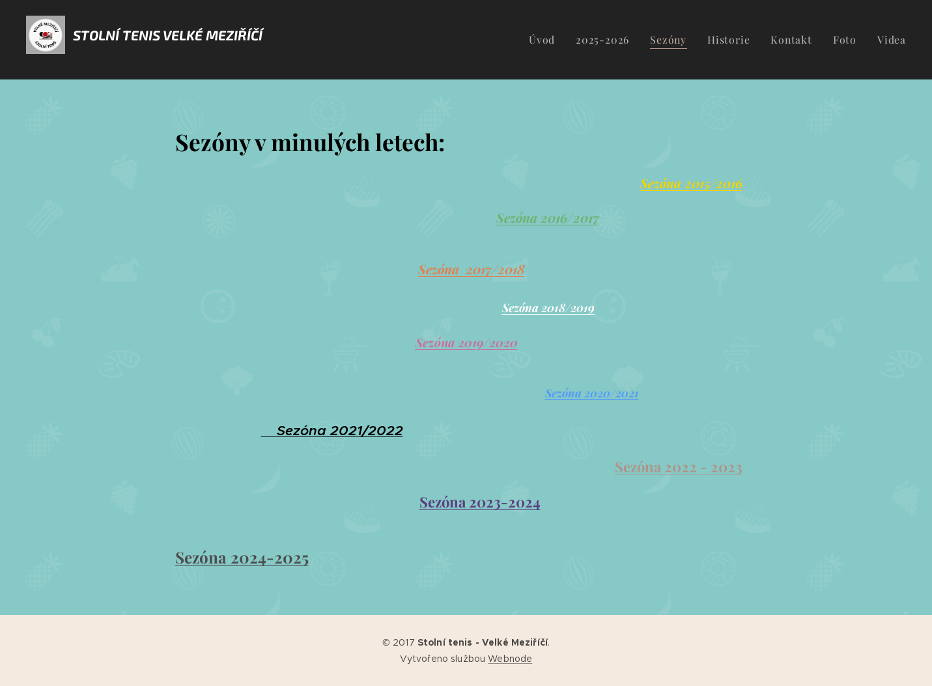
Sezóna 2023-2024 (479, 501)
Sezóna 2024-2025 (241, 557)
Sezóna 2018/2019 (547, 307)
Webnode (510, 659)
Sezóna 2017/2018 (471, 269)
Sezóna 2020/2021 (591, 392)
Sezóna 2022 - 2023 (678, 466)
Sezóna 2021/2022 (331, 430)
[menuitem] (560, 39)
